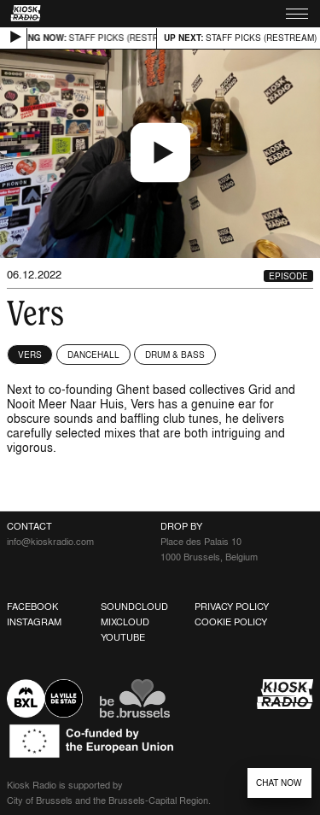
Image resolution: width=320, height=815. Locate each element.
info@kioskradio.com (50, 541)
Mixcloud (125, 622)
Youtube (123, 637)
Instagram (34, 622)
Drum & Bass (175, 355)
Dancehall (93, 355)
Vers (30, 355)
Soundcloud (134, 606)
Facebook (32, 606)
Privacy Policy (232, 606)
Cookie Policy (231, 622)
